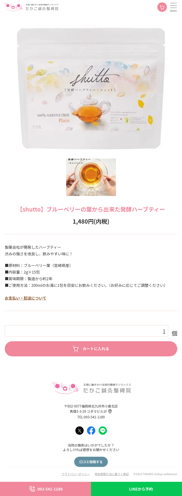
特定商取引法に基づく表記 (112, 474)
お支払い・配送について (25, 298)
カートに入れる (95, 348)
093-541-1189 (50, 489)
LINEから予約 (141, 489)
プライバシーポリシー (76, 474)
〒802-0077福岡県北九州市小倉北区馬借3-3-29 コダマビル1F (91, 409)
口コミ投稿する (91, 461)
